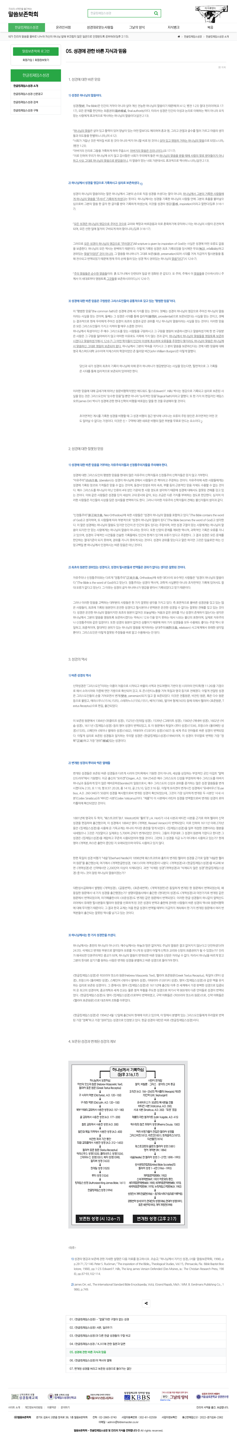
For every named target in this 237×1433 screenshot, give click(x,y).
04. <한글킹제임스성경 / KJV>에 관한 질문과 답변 (97, 1344)
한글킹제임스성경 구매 (25, 110)
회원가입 (27, 60)
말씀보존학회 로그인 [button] (36, 51)
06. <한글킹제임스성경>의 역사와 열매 (91, 1360)
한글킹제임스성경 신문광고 (28, 94)
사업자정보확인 (169, 1417)
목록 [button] (222, 67)
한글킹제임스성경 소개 (217, 36)
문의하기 (65, 1407)
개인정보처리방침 (33, 1407)
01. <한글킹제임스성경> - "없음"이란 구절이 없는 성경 (99, 1319)
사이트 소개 (14, 1407)
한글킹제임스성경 (193, 36)
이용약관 (51, 1407)
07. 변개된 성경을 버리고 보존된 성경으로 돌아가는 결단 (100, 1368)
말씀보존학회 (23, 14)
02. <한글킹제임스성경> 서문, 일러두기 (91, 1327)
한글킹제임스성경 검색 (25, 102)
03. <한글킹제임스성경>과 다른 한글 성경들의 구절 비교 (100, 1335)
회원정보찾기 (42, 60)
